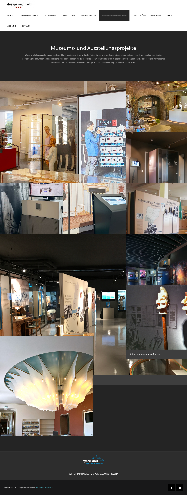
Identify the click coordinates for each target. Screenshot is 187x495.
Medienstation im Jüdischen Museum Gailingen (92, 252)
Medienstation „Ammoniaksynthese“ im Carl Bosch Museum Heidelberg (42, 252)
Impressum (40, 488)
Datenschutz (49, 488)
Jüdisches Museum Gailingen (145, 354)
